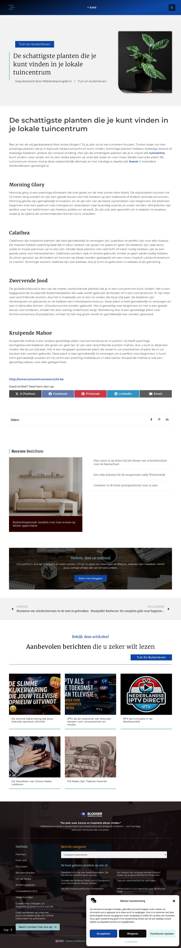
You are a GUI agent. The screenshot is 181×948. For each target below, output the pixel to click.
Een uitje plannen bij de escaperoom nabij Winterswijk (129, 474)
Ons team (22, 866)
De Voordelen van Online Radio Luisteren (31, 783)
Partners (21, 854)
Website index (24, 897)
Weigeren (132, 933)
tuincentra (157, 153)
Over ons (21, 860)
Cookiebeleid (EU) (26, 891)
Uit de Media (23, 878)
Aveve (134, 161)
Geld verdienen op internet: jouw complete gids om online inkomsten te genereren (34, 915)
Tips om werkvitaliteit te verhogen (136, 880)
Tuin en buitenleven (35, 44)
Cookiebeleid (131, 941)
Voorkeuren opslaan (162, 933)
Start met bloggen (91, 578)
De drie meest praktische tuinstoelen (82, 888)
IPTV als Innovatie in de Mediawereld (138, 720)
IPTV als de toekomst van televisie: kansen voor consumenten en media (89, 721)
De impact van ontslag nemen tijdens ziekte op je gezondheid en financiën (138, 874)
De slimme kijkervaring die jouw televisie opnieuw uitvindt (32, 720)
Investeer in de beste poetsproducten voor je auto (126, 485)
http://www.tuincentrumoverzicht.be (36, 379)
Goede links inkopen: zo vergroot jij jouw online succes (34, 905)
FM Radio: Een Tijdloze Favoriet (87, 781)
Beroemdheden (25, 872)
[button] (174, 901)
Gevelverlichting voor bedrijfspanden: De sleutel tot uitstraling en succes (84, 874)
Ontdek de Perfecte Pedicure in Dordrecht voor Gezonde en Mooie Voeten (85, 882)
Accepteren (103, 933)
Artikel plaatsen (25, 884)
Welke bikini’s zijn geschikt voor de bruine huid (141, 890)
